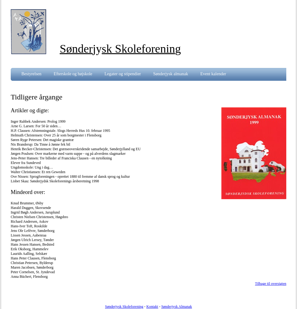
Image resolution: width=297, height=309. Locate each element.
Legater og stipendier (122, 74)
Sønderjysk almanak (170, 74)
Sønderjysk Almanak (176, 306)
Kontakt (152, 306)
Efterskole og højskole (73, 74)
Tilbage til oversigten (270, 283)
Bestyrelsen (31, 74)
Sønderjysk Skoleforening (124, 306)
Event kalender (213, 74)
